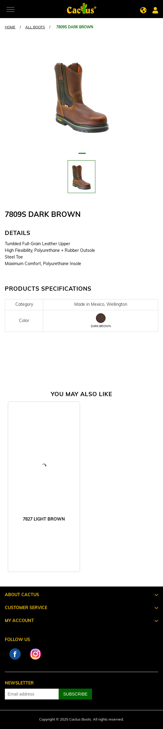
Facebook (15, 654)
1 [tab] (81, 156)
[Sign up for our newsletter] (32, 694)
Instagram (35, 654)
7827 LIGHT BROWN (44, 519)
